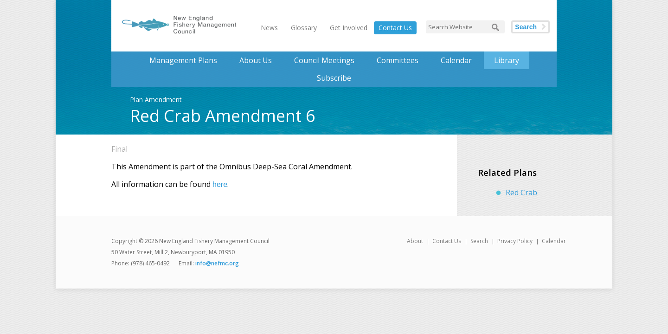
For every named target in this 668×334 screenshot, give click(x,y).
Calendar (456, 60)
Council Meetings (324, 60)
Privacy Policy (515, 241)
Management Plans (183, 60)
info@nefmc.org (217, 263)
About (415, 241)
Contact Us (395, 27)
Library (506, 60)
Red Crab (521, 192)
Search (526, 27)
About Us (255, 60)
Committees (397, 60)
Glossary (304, 27)
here (219, 184)
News (269, 27)
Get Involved (348, 27)
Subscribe (334, 78)
